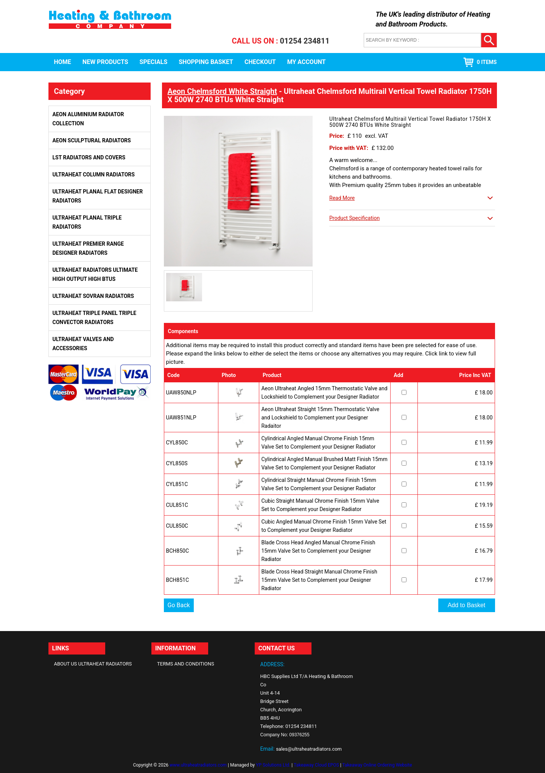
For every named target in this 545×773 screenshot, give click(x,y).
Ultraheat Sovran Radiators (93, 296)
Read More (342, 198)
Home (62, 61)
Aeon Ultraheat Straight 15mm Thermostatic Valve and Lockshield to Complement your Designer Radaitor (320, 417)
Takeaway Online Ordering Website (377, 765)
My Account (306, 61)
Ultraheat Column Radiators (94, 174)
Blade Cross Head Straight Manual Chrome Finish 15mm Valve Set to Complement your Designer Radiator (319, 580)
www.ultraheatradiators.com (198, 765)
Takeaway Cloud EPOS (316, 765)
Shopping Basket (206, 61)
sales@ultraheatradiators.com (309, 749)
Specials (154, 61)
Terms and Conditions (185, 664)
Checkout (260, 61)
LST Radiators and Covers (89, 157)
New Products (105, 61)
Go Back (179, 605)
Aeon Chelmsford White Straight (222, 91)
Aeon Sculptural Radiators (92, 140)
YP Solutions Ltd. (273, 765)
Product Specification (354, 218)
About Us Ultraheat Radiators (93, 664)
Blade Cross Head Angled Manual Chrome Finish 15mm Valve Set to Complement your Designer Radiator (318, 550)
